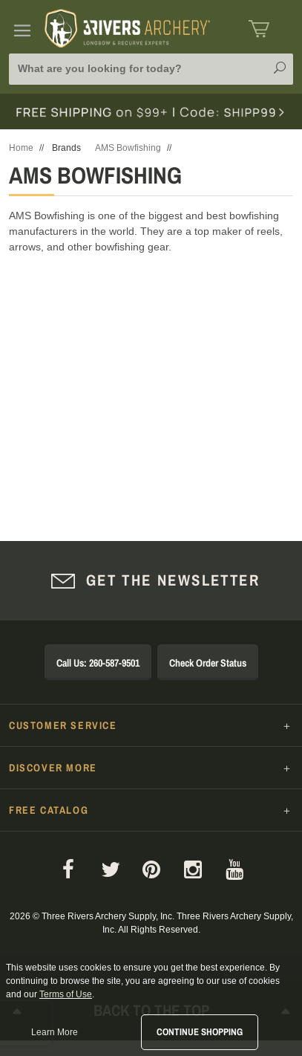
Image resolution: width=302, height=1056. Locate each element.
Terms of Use (65, 994)
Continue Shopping (200, 1032)
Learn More (54, 1032)
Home (21, 148)
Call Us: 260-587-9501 (97, 663)
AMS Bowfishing (128, 148)
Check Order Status (207, 663)
